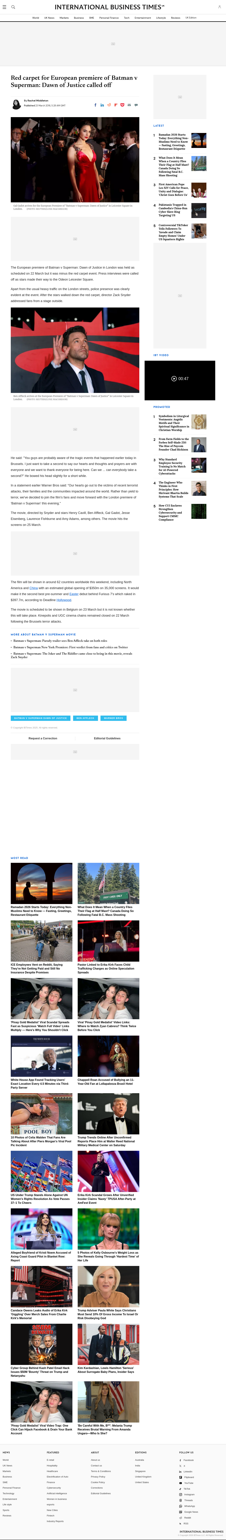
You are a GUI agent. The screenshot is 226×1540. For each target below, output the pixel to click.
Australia (139, 1460)
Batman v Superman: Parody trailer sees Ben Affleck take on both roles (60, 641)
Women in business (57, 1499)
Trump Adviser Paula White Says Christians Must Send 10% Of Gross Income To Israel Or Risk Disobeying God (108, 1314)
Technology (8, 1493)
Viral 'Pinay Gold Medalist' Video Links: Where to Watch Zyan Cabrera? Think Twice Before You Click (107, 1026)
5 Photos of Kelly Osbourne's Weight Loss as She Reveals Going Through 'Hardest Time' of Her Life (108, 1256)
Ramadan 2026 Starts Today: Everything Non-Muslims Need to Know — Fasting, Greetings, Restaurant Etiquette (41, 911)
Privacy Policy (98, 1476)
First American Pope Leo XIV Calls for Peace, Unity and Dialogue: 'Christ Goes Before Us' (174, 190)
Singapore (140, 1471)
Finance (51, 1482)
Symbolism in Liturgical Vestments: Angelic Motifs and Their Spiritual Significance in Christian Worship (174, 423)
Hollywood (63, 600)
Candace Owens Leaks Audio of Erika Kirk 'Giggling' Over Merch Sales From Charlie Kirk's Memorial (39, 1314)
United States (142, 1482)
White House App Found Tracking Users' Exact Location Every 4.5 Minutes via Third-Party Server (40, 1083)
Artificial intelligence (57, 1493)
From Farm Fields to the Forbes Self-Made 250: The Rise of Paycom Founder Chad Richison (174, 444)
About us (95, 1460)
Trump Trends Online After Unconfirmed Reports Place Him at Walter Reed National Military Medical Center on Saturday (106, 1141)
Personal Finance (109, 17)
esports (50, 1504)
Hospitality (52, 1465)
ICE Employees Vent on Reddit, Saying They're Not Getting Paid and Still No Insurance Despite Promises (37, 968)
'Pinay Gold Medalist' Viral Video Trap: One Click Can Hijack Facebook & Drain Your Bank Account (41, 1429)
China (33, 588)
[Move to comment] (136, 105)
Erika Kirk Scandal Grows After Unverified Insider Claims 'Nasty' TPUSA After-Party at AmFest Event (107, 1199)
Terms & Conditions (101, 1471)
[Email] (129, 105)
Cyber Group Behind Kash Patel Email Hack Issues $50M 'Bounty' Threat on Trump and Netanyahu (40, 1372)
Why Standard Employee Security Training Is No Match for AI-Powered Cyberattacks (172, 466)
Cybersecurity (54, 1487)
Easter (74, 594)
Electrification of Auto (57, 1476)
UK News (49, 17)
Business (79, 17)
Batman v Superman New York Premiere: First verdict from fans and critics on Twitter (70, 647)
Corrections (97, 1487)
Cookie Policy (98, 1482)
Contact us (96, 1465)
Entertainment (143, 17)
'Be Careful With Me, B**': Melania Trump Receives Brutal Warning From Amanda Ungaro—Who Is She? (105, 1429)
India (137, 1465)
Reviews (175, 17)
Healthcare (52, 1471)
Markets (64, 17)
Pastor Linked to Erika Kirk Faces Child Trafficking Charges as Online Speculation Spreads (106, 968)
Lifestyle (161, 17)
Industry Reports (55, 1521)
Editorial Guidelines (107, 738)
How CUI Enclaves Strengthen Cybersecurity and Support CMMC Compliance (170, 512)
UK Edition (191, 17)
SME (91, 17)
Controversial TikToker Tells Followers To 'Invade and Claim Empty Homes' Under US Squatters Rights (173, 232)
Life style (7, 1504)
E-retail (50, 1460)
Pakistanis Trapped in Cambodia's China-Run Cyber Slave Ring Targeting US (173, 210)
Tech (126, 17)
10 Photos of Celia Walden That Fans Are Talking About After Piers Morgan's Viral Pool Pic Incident (41, 1141)
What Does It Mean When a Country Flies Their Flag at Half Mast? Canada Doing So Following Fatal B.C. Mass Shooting (106, 911)
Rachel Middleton (38, 100)
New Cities (52, 1510)
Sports (6, 1510)
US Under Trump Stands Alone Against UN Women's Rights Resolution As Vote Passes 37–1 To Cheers (40, 1199)
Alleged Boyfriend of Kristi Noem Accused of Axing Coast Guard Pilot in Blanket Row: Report (41, 1256)
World (35, 17)
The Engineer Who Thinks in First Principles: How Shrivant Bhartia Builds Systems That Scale (173, 489)
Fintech (50, 1515)
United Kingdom (143, 1476)
